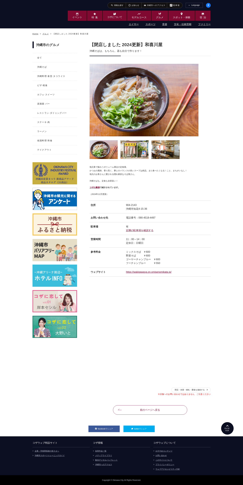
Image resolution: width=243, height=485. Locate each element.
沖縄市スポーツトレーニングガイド (50, 455)
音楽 (164, 24)
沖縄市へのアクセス (103, 464)
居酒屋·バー (43, 103)
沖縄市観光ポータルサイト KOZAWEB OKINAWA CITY (45, 13)
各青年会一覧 (100, 451)
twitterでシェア (144, 428)
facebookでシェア (109, 428)
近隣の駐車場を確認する (139, 230)
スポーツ (150, 24)
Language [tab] (195, 5)
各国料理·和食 (45, 140)
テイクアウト (44, 150)
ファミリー (204, 24)
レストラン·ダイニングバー (52, 113)
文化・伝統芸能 (182, 24)
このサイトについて (163, 460)
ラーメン (42, 131)
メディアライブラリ (103, 455)
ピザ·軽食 (42, 85)
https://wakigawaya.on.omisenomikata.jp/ (148, 272)
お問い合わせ (161, 455)
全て (39, 57)
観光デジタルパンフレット (106, 460)
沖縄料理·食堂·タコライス (51, 76)
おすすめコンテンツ (163, 451)
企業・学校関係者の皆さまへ (47, 451)
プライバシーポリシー (164, 464)
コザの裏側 (95, 187)
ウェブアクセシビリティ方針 (167, 469)
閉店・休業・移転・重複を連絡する (190, 390)
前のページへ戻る (150, 410)
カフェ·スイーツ (46, 94)
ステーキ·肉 (43, 122)
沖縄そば (42, 67)
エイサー (134, 24)
